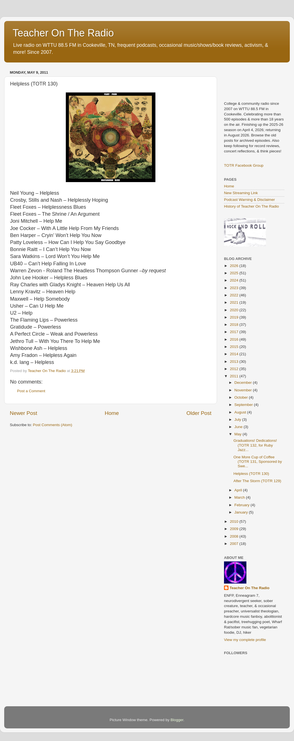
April (238, 490)
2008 (234, 536)
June (239, 427)
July (238, 419)
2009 (234, 529)
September (244, 405)
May (238, 434)
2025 (234, 273)
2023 (234, 288)
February (242, 505)
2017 (234, 332)
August (240, 412)
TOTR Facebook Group (243, 165)
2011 (234, 376)
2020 (234, 310)
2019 (234, 317)
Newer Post (23, 413)
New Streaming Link (241, 193)
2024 (234, 280)
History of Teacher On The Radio (251, 206)
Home (112, 413)
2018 (234, 324)
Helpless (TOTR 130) (251, 473)
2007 (234, 544)
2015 (234, 347)
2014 (234, 354)
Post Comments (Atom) (52, 425)
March (240, 497)
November (243, 390)
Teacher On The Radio (63, 33)
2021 (234, 302)
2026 (234, 266)
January (241, 512)
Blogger (177, 720)
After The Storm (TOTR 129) (257, 481)
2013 (234, 361)
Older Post (198, 413)
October (241, 397)
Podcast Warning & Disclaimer (249, 200)
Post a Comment (31, 391)
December (243, 382)
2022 (234, 295)
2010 (234, 521)
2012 (234, 369)
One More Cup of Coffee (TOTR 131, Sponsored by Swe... (258, 461)
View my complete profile (245, 640)
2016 (234, 339)
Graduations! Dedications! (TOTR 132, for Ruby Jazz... (255, 445)
